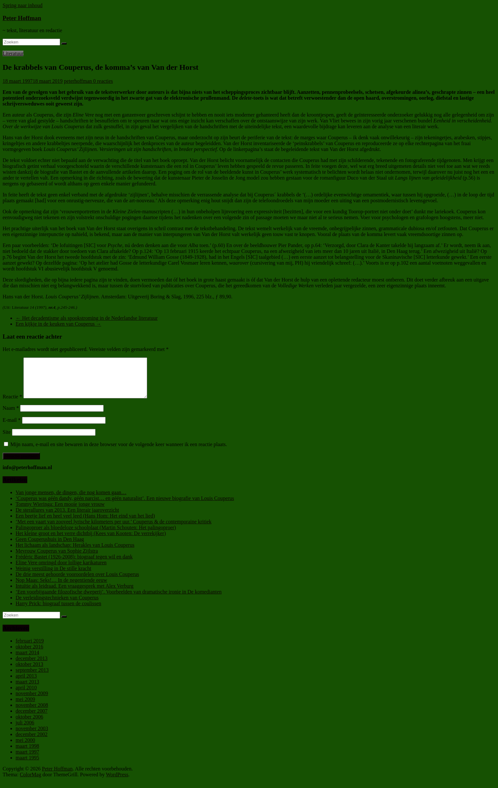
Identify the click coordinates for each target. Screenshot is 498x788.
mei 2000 (25, 748)
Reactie (12, 404)
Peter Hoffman (22, 18)
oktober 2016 (29, 654)
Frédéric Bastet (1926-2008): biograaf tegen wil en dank (74, 564)
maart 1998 (27, 754)
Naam (11, 416)
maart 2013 (27, 689)
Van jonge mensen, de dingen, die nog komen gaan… (71, 500)
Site (7, 440)
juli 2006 (25, 730)
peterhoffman (78, 81)
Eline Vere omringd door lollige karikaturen (61, 570)
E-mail (12, 428)
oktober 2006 (29, 724)
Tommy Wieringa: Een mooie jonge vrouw (60, 512)
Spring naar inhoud (23, 5)
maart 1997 (27, 759)
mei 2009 (25, 707)
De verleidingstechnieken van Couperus (57, 605)
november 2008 (32, 713)
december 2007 (31, 718)
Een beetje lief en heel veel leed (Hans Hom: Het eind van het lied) (85, 523)
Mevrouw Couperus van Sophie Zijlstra (57, 558)
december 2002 (31, 742)
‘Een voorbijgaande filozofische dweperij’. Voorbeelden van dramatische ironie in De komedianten (119, 599)
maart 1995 (27, 765)
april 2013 (26, 683)
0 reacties (103, 81)
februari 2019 (30, 648)
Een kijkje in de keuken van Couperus (58, 324)
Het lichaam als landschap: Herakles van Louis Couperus (75, 553)
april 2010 (26, 695)
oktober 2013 (29, 672)
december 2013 (31, 666)
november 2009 (32, 701)
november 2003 (32, 736)
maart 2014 (27, 660)
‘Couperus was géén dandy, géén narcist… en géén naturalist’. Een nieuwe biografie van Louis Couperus (125, 506)
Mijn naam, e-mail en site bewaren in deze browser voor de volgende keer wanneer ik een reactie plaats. (118, 452)
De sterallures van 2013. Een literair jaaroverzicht (67, 517)
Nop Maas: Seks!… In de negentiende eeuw (61, 588)
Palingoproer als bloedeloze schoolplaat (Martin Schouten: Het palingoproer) (96, 535)
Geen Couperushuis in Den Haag (50, 547)
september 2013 (32, 678)
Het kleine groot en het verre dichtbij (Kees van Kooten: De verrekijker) (91, 541)
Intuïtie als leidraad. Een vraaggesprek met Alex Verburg (75, 593)
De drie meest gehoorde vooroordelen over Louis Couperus (77, 582)
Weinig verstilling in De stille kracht (53, 576)
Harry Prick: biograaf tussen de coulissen (58, 611)
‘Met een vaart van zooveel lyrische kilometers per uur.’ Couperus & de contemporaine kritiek (113, 529)
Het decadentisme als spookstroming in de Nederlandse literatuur (87, 318)
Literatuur (13, 53)
